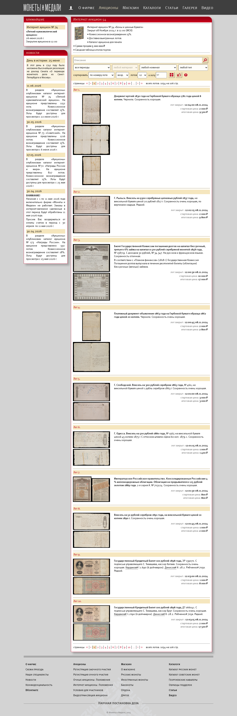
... (134, 83)
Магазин (131, 7)
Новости (31, 679)
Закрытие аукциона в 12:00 (41, 36)
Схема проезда (34, 669)
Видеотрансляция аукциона (90, 695)
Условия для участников (88, 690)
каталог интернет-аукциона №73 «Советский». (45, 131)
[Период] (91, 67)
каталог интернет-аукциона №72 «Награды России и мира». (45, 166)
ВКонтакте (32, 690)
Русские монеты (131, 674)
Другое (125, 695)
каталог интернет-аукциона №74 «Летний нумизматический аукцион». (45, 97)
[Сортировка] (122, 75)
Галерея (190, 7)
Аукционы (108, 7)
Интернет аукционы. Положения (93, 684)
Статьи (171, 7)
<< (87, 83)
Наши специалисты (37, 674)
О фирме (86, 7)
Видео (207, 7)
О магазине (128, 669)
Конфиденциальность (39, 684)
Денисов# (170, 567)
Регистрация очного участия (90, 674)
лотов (139, 75)
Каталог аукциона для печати (105, 42)
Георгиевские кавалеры (183, 679)
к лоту (157, 75)
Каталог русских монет (182, 669)
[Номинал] (158, 67)
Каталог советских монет (184, 674)
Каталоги (152, 7)
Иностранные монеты (134, 679)
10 (129, 83)
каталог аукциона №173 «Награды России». (45, 240)
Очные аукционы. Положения (91, 679)
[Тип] (193, 67)
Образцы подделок (180, 684)
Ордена (125, 690)
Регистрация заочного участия (92, 669)
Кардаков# (132, 567)
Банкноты (127, 684)
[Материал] (125, 67)
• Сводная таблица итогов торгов (92, 49)
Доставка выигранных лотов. (105, 38)
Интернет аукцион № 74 (42, 27)
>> (142, 83)
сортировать (101, 75)
